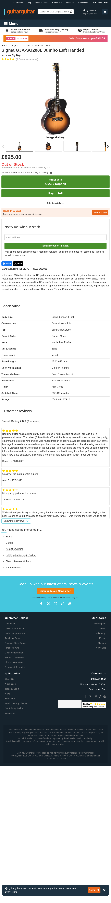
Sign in (86, 13)
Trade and (100, 212)
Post (18, 263)
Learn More (11, 892)
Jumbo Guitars (13, 567)
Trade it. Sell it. (12, 757)
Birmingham (100, 692)
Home (4, 45)
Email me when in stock (55, 245)
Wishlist (93, 13)
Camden (102, 697)
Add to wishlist (55, 203)
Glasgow (102, 711)
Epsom (102, 706)
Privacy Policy (46, 666)
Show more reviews (16, 521)
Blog (29, 3)
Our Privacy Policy (14, 777)
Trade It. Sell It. (41, 3)
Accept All (94, 890)
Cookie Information (14, 721)
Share (7, 263)
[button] (105, 11)
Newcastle (101, 716)
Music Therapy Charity (16, 772)
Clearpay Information (15, 735)
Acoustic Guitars (43, 45)
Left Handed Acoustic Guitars (21, 555)
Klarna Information (14, 731)
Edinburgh (101, 702)
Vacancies (10, 781)
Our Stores (18, 3)
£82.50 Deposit (55, 181)
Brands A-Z (57, 3)
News (7, 762)
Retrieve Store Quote (15, 711)
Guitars (26, 45)
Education (10, 767)
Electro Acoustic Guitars (18, 561)
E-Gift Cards (11, 752)
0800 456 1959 (100, 2)
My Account (89, 10)
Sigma (15, 45)
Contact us (10, 692)
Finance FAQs (12, 716)
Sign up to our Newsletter (55, 659)
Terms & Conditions (14, 726)
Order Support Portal (15, 702)
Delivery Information (14, 697)
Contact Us (83, 3)
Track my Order (12, 706)
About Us (70, 3)
